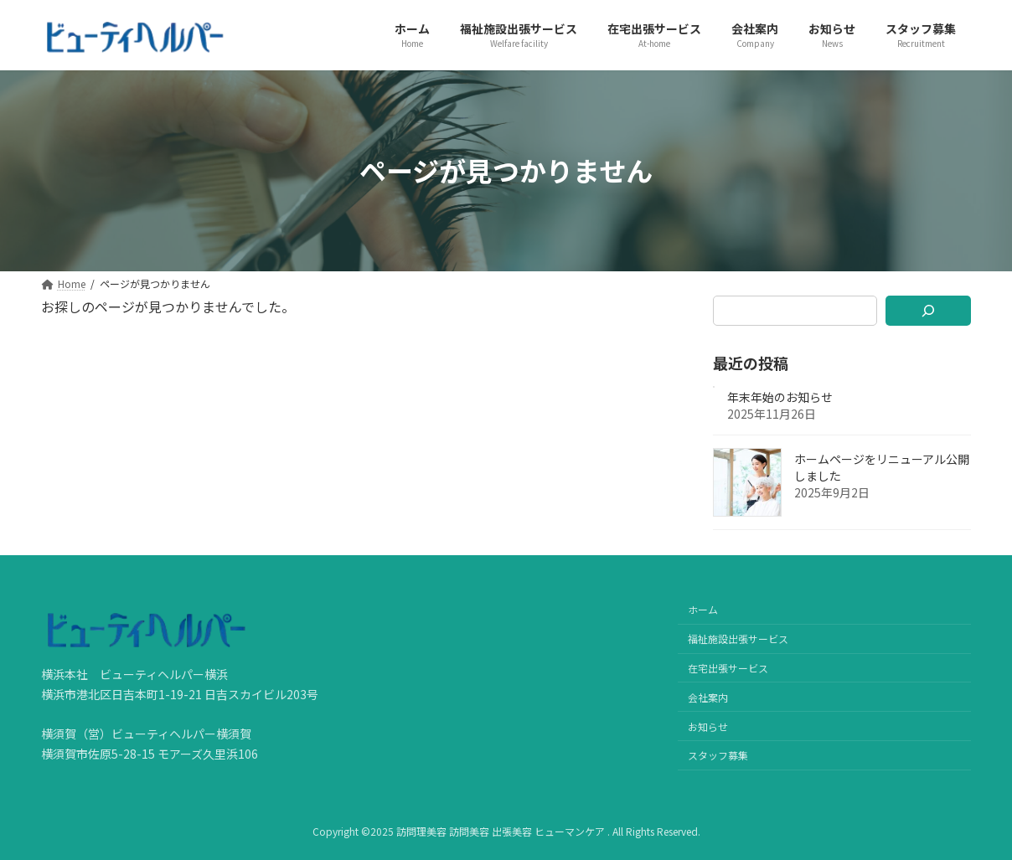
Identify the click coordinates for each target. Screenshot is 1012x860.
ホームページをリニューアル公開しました (881, 467)
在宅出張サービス (728, 668)
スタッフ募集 (718, 755)
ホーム (703, 609)
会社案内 (708, 697)
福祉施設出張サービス (738, 638)
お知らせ (708, 725)
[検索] (928, 311)
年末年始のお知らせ (780, 397)
